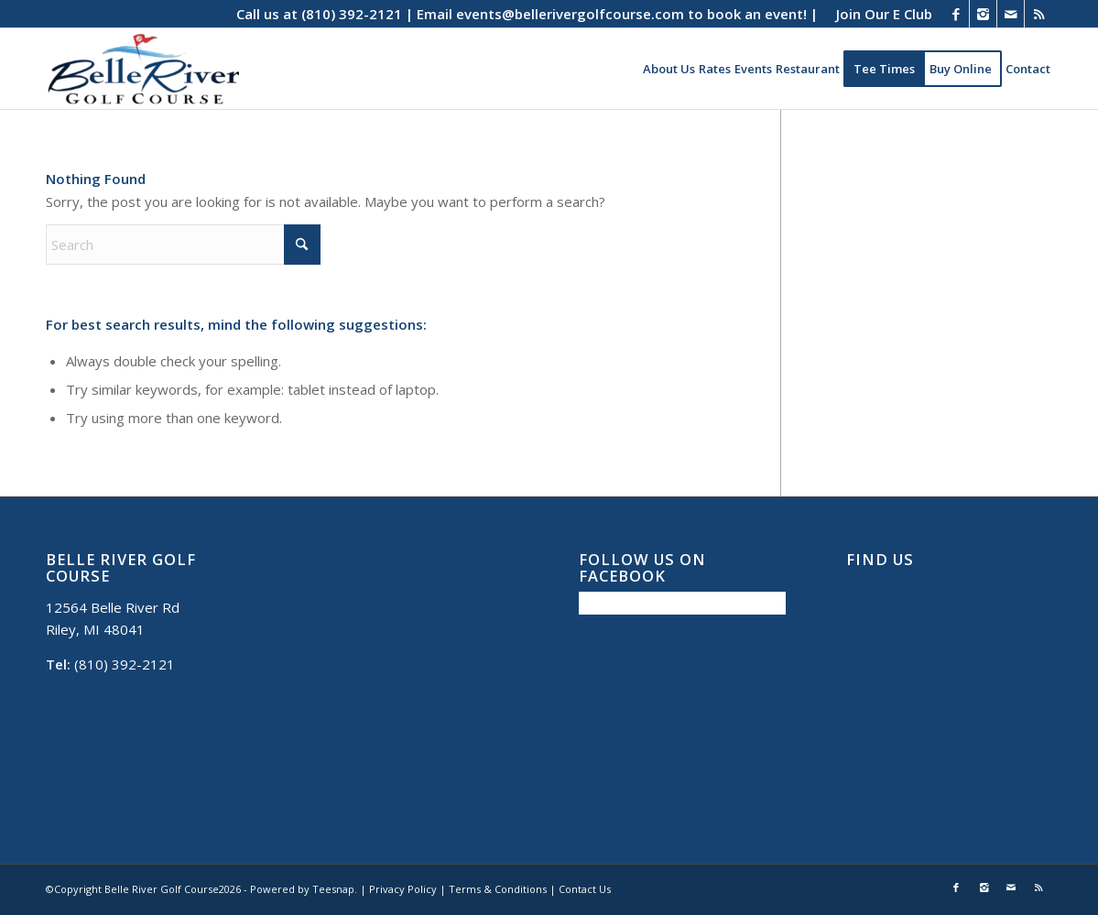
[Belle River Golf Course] (142, 68)
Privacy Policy (403, 889)
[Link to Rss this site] (1038, 13)
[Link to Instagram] (983, 13)
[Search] (183, 244)
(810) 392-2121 (351, 14)
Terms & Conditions (498, 889)
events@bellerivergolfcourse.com (570, 14)
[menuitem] (879, 13)
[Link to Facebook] (955, 13)
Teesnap (333, 889)
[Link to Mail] (1010, 13)
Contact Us (585, 889)
